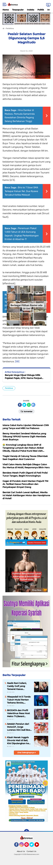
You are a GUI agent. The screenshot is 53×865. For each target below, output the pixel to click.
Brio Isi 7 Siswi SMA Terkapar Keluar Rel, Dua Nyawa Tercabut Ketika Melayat (21, 191)
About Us (21, 851)
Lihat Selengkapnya (26, 752)
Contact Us (31, 851)
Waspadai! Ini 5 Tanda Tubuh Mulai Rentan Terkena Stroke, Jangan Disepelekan (19, 699)
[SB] (17, 361)
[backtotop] (26, 831)
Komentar (26, 411)
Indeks (30, 9)
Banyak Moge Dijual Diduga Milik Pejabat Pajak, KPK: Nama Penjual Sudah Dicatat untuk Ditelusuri (23, 377)
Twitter (32, 845)
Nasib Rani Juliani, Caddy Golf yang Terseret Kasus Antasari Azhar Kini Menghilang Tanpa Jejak (17, 686)
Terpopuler (18, 9)
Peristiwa (9, 388)
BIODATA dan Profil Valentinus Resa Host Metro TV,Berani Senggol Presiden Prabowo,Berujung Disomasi (18, 713)
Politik (40, 9)
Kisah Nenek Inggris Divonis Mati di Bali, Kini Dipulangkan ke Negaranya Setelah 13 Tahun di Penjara (18, 740)
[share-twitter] (24, 405)
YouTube (38, 845)
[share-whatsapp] (29, 405)
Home (6, 9)
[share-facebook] (20, 405)
